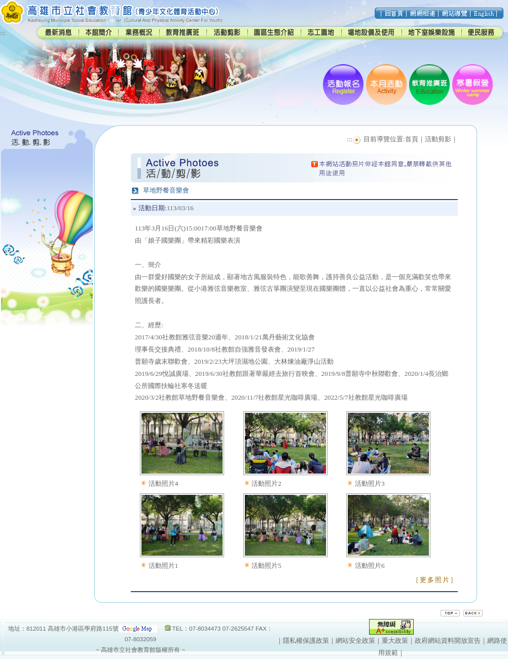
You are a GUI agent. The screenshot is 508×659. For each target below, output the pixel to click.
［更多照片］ (435, 580)
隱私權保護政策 (306, 640)
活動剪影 (438, 139)
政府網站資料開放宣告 (448, 640)
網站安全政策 (355, 640)
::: (3, 32)
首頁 (411, 139)
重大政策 (395, 640)
